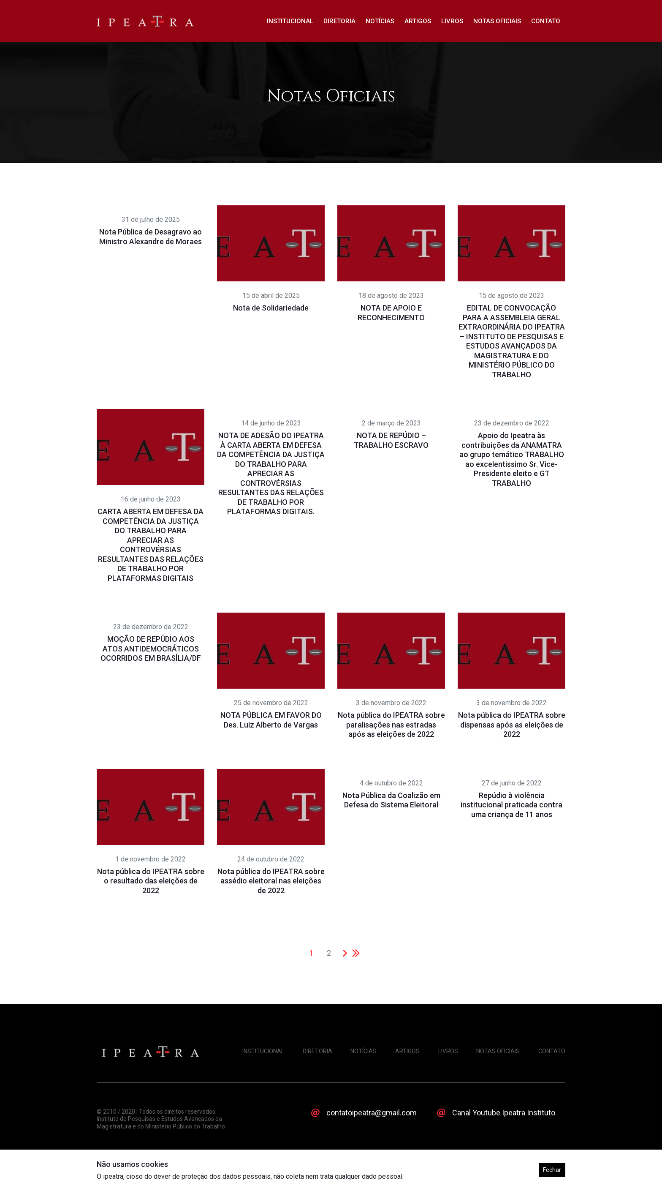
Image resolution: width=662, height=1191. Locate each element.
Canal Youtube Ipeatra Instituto (503, 1112)
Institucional (290, 21)
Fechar (552, 1169)
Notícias (380, 21)
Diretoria (339, 21)
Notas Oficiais (497, 21)
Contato (545, 21)
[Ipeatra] (145, 21)
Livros (452, 21)
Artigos (417, 21)
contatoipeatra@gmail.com (371, 1112)
